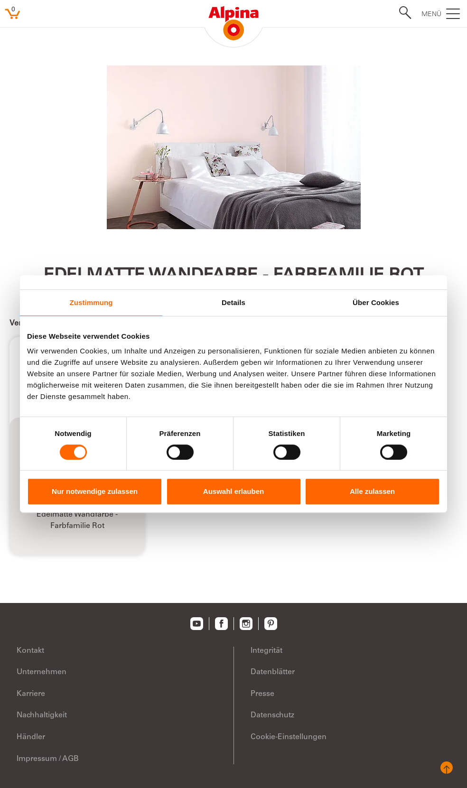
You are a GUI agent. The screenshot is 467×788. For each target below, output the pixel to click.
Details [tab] (233, 302)
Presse (262, 694)
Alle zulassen (372, 491)
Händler (31, 737)
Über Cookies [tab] (376, 302)
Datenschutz (272, 715)
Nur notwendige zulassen (95, 491)
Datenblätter (273, 672)
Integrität (266, 651)
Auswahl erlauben (233, 491)
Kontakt (30, 651)
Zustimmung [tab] (91, 302)
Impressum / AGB (48, 759)
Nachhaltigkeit (42, 715)
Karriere (31, 694)
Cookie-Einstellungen (289, 737)
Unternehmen (41, 672)
